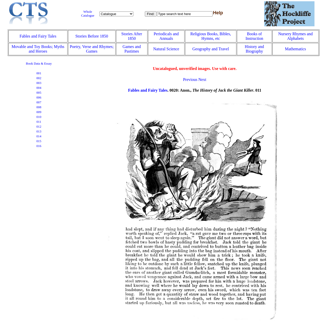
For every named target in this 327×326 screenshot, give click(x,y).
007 (38, 102)
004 (38, 88)
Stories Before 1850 (91, 36)
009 (38, 112)
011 (39, 122)
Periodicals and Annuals (166, 36)
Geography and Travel (210, 49)
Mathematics (295, 49)
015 (38, 141)
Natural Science (166, 49)
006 (38, 97)
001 (38, 73)
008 (38, 107)
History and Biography (254, 48)
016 (38, 146)
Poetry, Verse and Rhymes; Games (92, 48)
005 (38, 92)
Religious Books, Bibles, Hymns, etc (210, 36)
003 (38, 83)
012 (38, 126)
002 (38, 78)
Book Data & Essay (39, 63)
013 (38, 131)
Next (202, 79)
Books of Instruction (254, 36)
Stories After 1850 (131, 36)
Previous (190, 79)
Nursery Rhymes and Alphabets (295, 36)
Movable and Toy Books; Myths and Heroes (37, 48)
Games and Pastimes (132, 48)
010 (38, 117)
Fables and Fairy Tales (38, 36)
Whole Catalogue (87, 13)
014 (38, 136)
